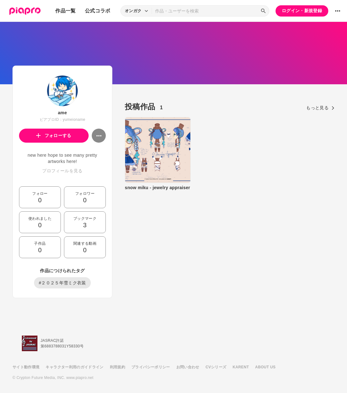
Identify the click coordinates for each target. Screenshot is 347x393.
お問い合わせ (187, 367)
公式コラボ (97, 10)
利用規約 (117, 367)
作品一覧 (65, 10)
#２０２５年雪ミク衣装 (62, 282)
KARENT (241, 367)
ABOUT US (265, 367)
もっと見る (320, 107)
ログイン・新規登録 (302, 10)
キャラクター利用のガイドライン (74, 367)
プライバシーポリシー (150, 367)
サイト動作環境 (25, 367)
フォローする (53, 135)
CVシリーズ (216, 367)
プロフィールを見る (62, 170)
